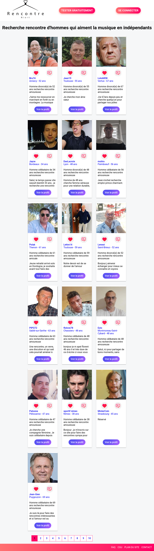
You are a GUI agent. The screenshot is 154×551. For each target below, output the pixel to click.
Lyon (65, 164)
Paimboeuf (103, 164)
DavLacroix (69, 161)
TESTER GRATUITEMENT (77, 10)
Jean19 (67, 78)
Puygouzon (35, 497)
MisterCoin (103, 411)
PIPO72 (33, 327)
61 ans (42, 247)
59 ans (78, 247)
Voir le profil (43, 109)
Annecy (33, 81)
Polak (32, 244)
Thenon (33, 247)
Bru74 (32, 78)
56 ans (114, 164)
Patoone (33, 411)
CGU (120, 547)
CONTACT (146, 547)
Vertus (101, 81)
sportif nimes (70, 411)
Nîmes (66, 413)
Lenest (101, 244)
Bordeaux (34, 164)
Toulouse (68, 81)
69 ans (46, 497)
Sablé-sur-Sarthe (37, 330)
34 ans (44, 164)
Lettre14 (67, 244)
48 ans (73, 164)
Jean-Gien (34, 494)
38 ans (75, 413)
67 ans (109, 81)
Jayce (32, 161)
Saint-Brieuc (104, 247)
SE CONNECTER (128, 10)
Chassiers (68, 330)
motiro (101, 161)
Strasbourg (103, 413)
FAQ (113, 547)
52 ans (42, 81)
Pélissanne (35, 413)
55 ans (78, 81)
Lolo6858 (102, 78)
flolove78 (68, 327)
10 (89, 538)
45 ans (114, 413)
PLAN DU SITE (131, 547)
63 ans (51, 330)
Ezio (100, 327)
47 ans (45, 413)
